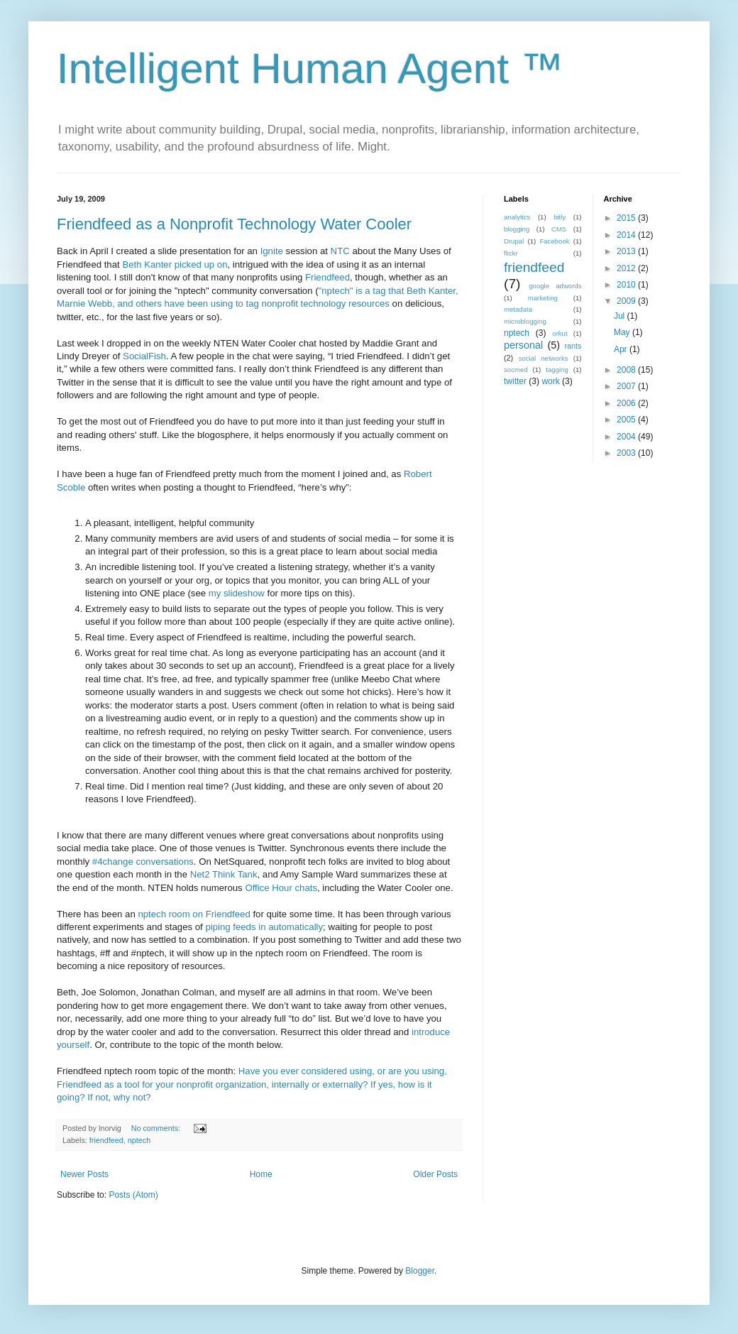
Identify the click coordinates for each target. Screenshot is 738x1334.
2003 (627, 453)
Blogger (419, 1271)
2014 (627, 235)
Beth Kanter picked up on (174, 264)
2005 (627, 420)
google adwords (555, 286)
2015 (627, 218)
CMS (558, 229)
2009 (627, 301)
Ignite (271, 251)
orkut (559, 333)
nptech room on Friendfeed (194, 914)
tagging (557, 369)
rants (572, 345)
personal (523, 345)
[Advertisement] (592, 572)
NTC (340, 251)
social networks (543, 358)
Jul (620, 316)
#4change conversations (143, 861)
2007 (627, 386)
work (550, 381)
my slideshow (237, 593)
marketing (543, 298)
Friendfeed (327, 277)
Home (261, 1174)
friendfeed (106, 1140)
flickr (511, 253)
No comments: (157, 1128)
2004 (627, 437)
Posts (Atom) (133, 1195)
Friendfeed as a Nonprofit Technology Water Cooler (234, 224)
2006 (627, 403)
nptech (139, 1140)
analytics (517, 217)
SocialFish (144, 356)
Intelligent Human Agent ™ (310, 68)
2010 (627, 285)
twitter (515, 381)
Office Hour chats (281, 887)
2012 (627, 268)
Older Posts (435, 1174)
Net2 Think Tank (224, 874)
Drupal (514, 241)
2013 (627, 251)
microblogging (525, 321)
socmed (516, 369)
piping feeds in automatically (264, 927)
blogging (516, 229)
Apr (621, 349)
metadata (518, 309)
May (623, 332)
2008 (627, 370)
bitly (560, 217)
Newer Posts (84, 1174)
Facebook (554, 241)
